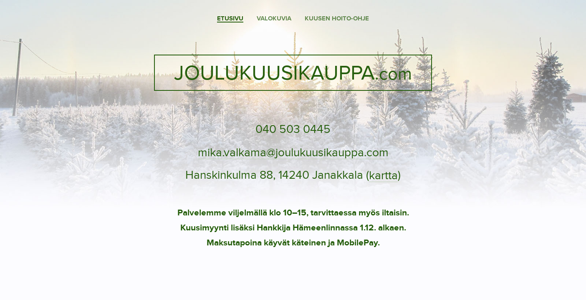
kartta (383, 176)
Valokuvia (274, 18)
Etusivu (230, 18)
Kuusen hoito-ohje (337, 18)
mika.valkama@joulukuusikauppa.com (293, 153)
